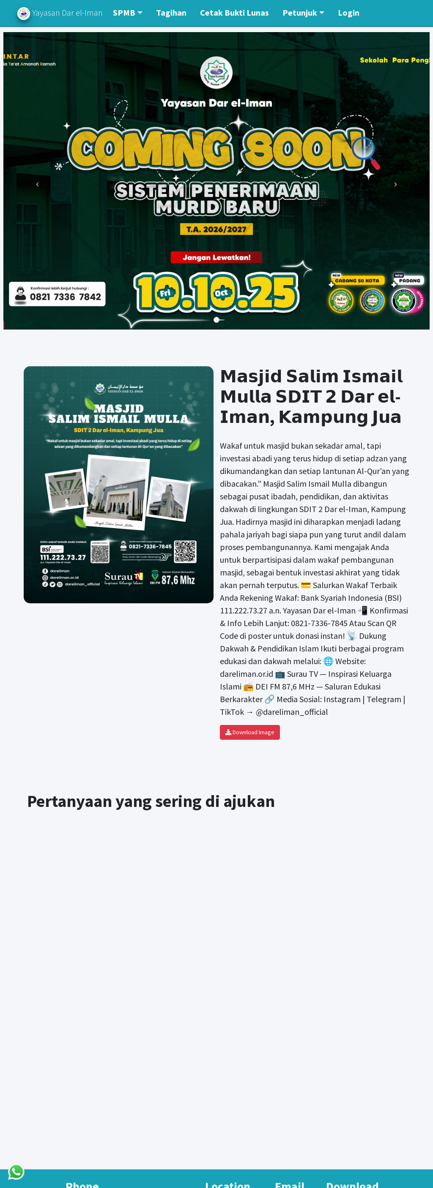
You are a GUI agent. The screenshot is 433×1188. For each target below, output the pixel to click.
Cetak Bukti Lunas (234, 12)
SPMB (124, 12)
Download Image (249, 732)
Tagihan (171, 12)
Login (348, 12)
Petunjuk (299, 12)
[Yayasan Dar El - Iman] (217, 932)
